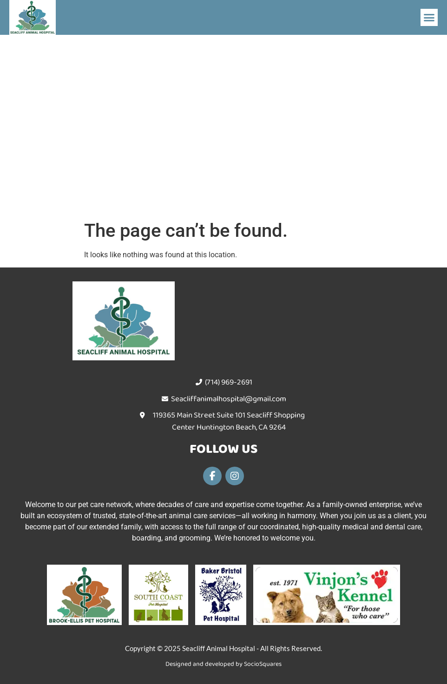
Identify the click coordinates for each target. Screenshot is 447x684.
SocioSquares (263, 664)
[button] (429, 17)
